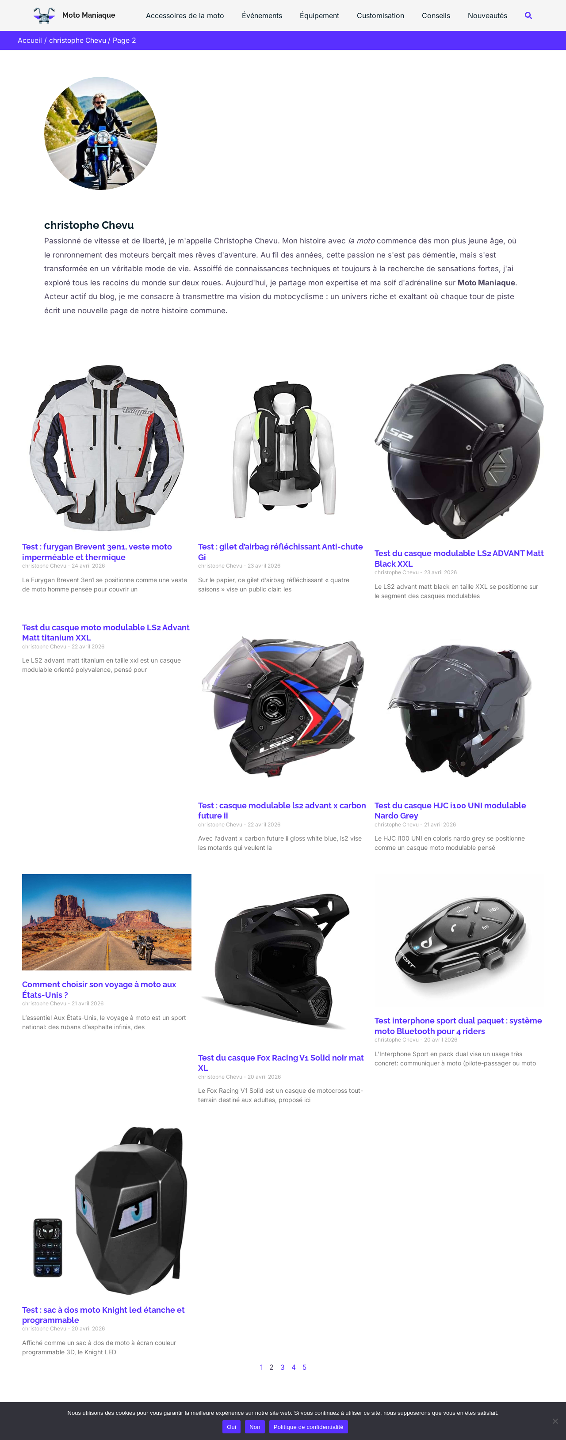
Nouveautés (489, 15)
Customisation (389, 15)
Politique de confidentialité (309, 1427)
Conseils (441, 15)
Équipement (332, 15)
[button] (529, 15)
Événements (278, 15)
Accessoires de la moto (204, 15)
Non (254, 1427)
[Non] (555, 1421)
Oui (231, 1427)
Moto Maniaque (88, 15)
